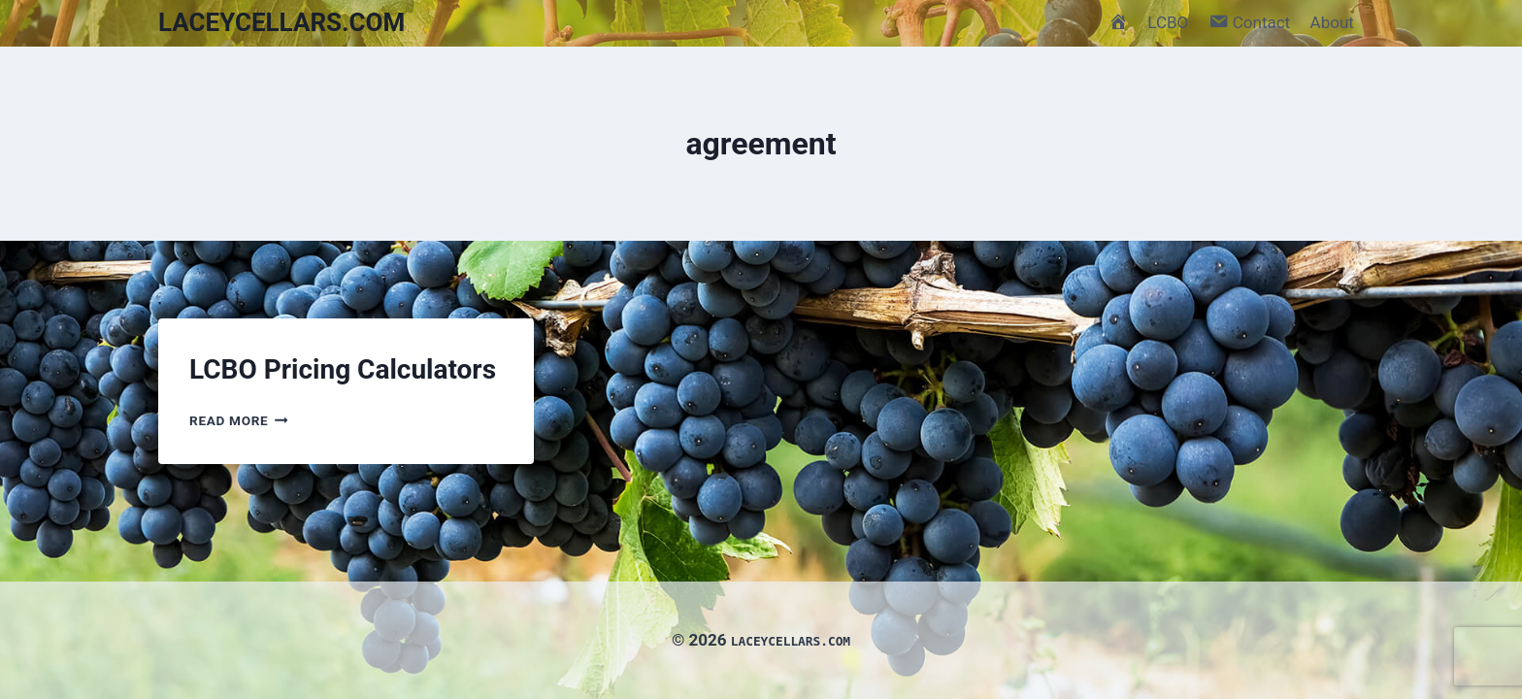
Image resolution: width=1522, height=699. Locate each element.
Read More (238, 420)
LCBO (1167, 22)
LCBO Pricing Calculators (342, 369)
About (1332, 22)
